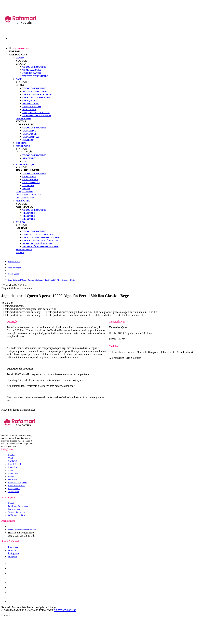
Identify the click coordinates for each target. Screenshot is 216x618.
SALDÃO (20, 222)
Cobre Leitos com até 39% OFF (40, 237)
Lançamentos (24, 191)
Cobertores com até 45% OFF (40, 240)
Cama (19, 79)
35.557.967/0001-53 (65, 610)
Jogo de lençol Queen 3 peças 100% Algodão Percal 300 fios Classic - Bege (41, 280)
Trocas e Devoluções (17, 512)
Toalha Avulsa (31, 70)
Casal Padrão (30, 137)
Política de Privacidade (18, 506)
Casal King (29, 130)
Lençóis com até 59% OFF (37, 234)
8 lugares (28, 219)
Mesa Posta (23, 200)
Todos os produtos (34, 67)
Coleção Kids (30, 100)
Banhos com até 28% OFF (37, 243)
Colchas (21, 143)
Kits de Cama (30, 103)
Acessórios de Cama (35, 91)
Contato (11, 503)
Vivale (20, 252)
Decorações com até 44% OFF (40, 246)
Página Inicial (14, 261)
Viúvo (26, 188)
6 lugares (28, 216)
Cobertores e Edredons (37, 94)
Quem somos (14, 509)
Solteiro (28, 140)
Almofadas (29, 158)
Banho (20, 57)
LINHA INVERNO (25, 197)
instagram (13, 553)
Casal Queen (30, 134)
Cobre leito (23, 118)
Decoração (23, 146)
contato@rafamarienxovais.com (22, 529)
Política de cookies (16, 515)
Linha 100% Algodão (28, 194)
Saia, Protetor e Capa (36, 112)
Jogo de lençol (25, 164)
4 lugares (28, 213)
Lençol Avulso (31, 106)
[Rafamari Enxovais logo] (20, 31)
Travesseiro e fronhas (36, 115)
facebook (13, 547)
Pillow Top (29, 109)
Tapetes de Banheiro (35, 76)
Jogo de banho (31, 73)
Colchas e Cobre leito (36, 97)
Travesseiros (24, 249)
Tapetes (27, 161)
